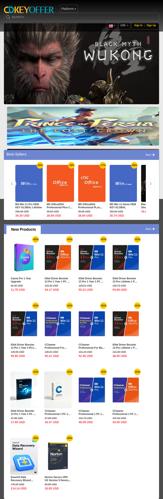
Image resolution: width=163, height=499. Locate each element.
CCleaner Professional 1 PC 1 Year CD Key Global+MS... (124, 415)
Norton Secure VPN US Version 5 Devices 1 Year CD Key (57, 480)
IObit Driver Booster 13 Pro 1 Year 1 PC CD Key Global (24, 414)
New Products (23, 229)
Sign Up (151, 25)
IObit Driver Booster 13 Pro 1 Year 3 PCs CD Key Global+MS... (23, 347)
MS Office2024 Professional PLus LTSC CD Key (89, 207)
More (150, 154)
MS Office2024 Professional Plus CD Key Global (59, 207)
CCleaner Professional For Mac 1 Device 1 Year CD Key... (91, 349)
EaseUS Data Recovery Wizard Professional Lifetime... (21, 482)
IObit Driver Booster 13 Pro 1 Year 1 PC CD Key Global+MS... (58, 281)
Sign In (138, 25)
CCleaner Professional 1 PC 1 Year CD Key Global (56, 414)
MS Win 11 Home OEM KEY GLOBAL (123, 206)
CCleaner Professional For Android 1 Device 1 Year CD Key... (56, 349)
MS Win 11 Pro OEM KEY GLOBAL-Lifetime (28, 206)
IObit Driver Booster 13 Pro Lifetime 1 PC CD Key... (125, 281)
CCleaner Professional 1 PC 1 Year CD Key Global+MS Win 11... (90, 415)
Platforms (56, 8)
